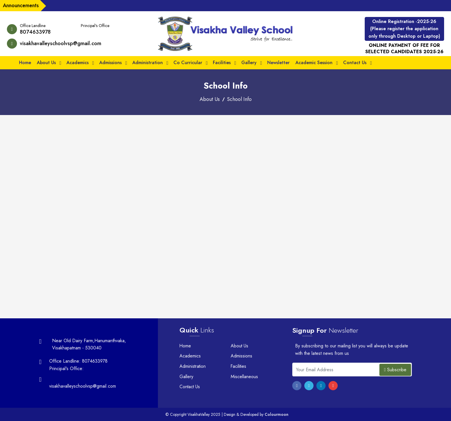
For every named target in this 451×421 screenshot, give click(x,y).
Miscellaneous (244, 376)
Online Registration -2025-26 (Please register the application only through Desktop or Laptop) (404, 28)
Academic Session (313, 62)
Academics (77, 62)
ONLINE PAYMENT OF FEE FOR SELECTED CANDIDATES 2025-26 (404, 48)
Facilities (222, 62)
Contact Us (354, 62)
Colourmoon (276, 414)
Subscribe (395, 369)
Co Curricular (187, 62)
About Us (46, 62)
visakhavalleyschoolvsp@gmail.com (60, 43)
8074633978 (35, 32)
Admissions (110, 62)
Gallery (249, 62)
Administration (147, 62)
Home (25, 62)
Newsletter (278, 62)
